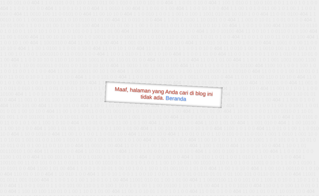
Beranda (175, 98)
